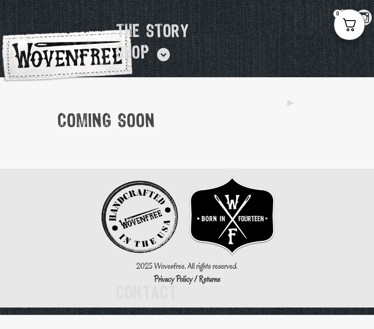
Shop (132, 53)
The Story (152, 32)
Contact (146, 293)
